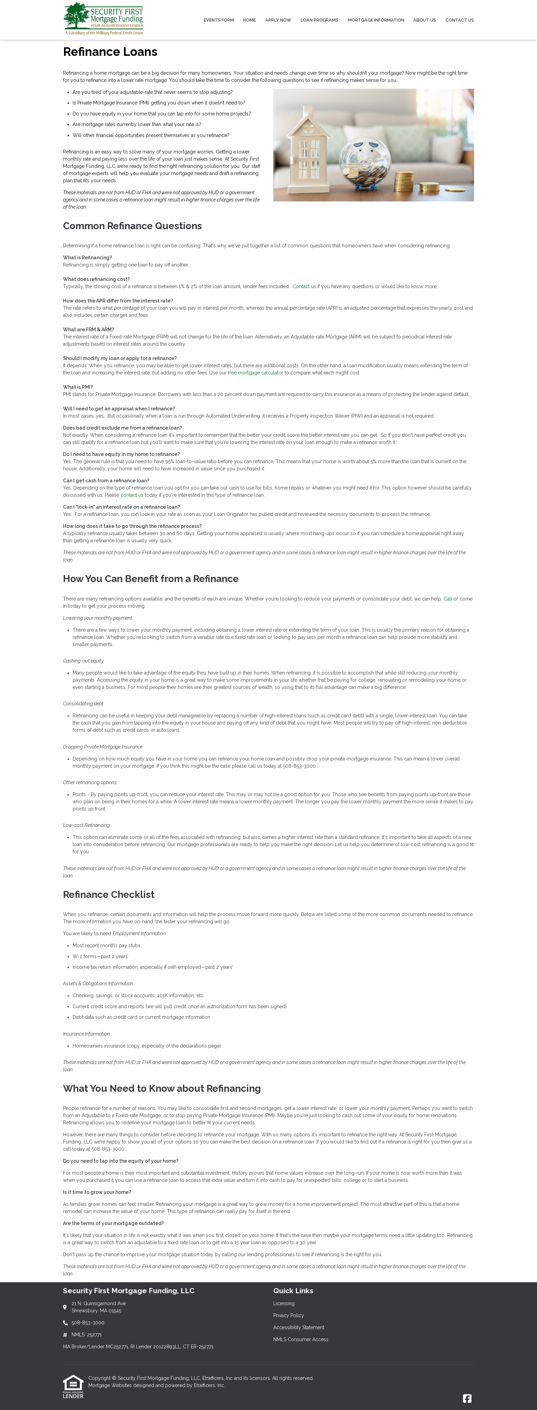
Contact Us (460, 20)
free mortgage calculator (255, 372)
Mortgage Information (376, 20)
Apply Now (278, 20)
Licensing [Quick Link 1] (284, 1303)
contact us (132, 495)
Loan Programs (319, 20)
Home (249, 20)
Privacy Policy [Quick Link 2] (288, 1315)
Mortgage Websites (110, 1385)
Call (448, 599)
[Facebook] (467, 1399)
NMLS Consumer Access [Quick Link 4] (300, 1339)
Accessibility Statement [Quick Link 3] (298, 1327)
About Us (424, 20)
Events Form (219, 20)
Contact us (304, 286)
